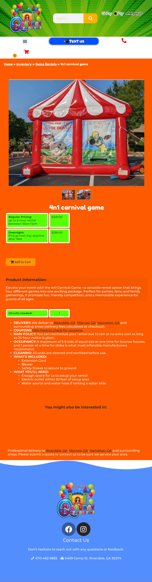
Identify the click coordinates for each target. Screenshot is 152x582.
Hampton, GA (109, 323)
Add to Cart (20, 262)
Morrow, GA (86, 323)
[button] (25, 41)
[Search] (90, 18)
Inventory (24, 64)
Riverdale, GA (65, 323)
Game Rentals (46, 64)
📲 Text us (73, 41)
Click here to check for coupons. (57, 330)
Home (8, 64)
